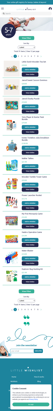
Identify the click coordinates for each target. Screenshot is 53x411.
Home (14, 377)
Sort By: (26, 43)
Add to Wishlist (30, 69)
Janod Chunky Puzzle (30, 99)
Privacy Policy (33, 399)
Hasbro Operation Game (32, 232)
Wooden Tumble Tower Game (34, 177)
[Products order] (26, 47)
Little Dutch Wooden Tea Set (34, 62)
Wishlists (14, 381)
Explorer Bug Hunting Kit (32, 269)
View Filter (26, 38)
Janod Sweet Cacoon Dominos (34, 80)
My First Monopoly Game (32, 214)
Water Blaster (27, 251)
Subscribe (38, 351)
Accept (31, 404)
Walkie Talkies (28, 158)
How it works (39, 377)
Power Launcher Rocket (32, 195)
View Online (30, 74)
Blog (39, 381)
